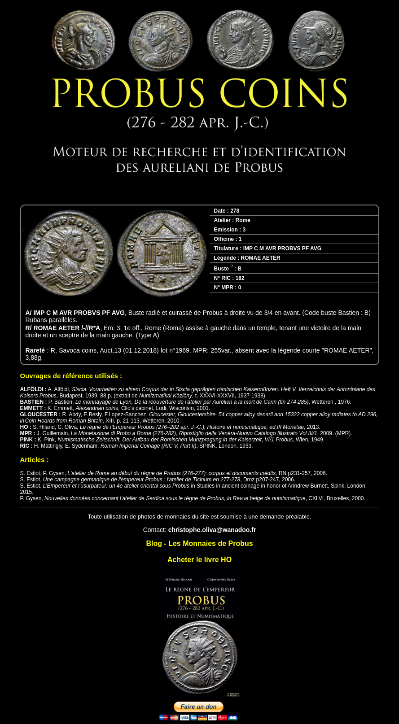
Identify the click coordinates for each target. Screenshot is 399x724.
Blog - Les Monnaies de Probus (199, 543)
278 (234, 211)
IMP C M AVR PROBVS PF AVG (282, 248)
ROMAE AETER (261, 258)
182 (240, 278)
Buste (223, 269)
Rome (243, 220)
